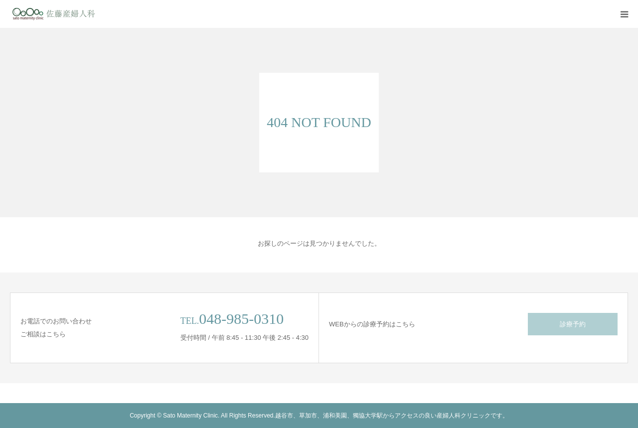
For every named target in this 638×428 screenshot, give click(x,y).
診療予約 (573, 324)
